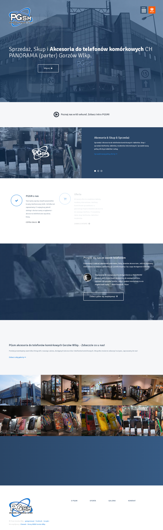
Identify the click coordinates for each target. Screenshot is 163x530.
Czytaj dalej (33, 220)
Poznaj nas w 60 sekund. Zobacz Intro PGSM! (82, 114)
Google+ (46, 521)
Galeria (112, 501)
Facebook (39, 521)
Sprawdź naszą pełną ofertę (105, 154)
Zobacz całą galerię (17, 357)
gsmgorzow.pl (29, 521)
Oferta (93, 501)
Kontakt (132, 501)
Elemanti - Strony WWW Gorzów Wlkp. (33, 524)
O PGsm (74, 501)
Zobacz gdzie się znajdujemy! (104, 296)
